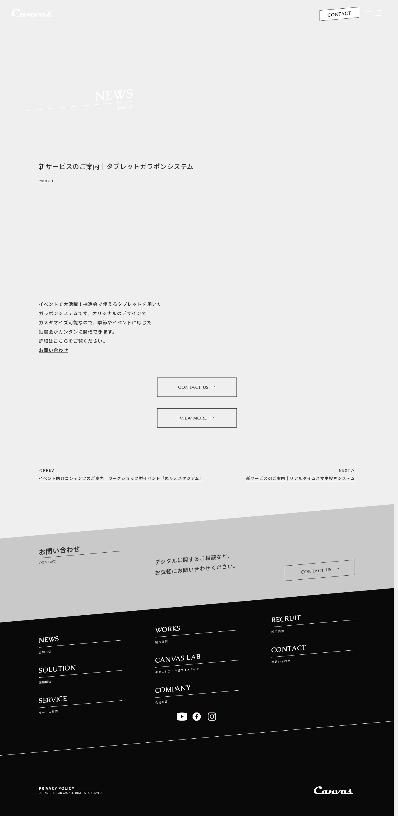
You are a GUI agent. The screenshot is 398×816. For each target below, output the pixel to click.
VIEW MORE (197, 418)
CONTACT (339, 14)
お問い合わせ (53, 349)
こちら (60, 340)
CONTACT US (197, 387)
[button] (373, 14)
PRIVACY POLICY (56, 788)
